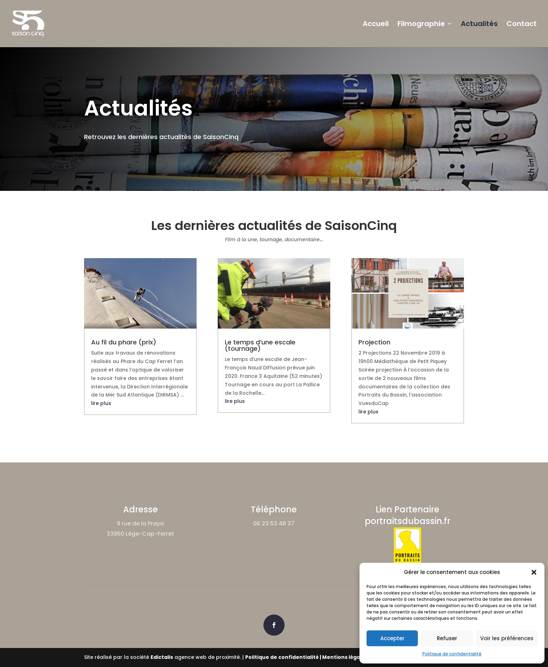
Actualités (479, 25)
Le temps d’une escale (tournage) (260, 345)
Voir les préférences (507, 638)
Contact (521, 25)
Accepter (392, 638)
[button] (533, 572)
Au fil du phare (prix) (123, 342)
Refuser (447, 638)
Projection (374, 342)
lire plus (101, 403)
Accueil (376, 25)
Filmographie (421, 25)
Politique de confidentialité (452, 654)
